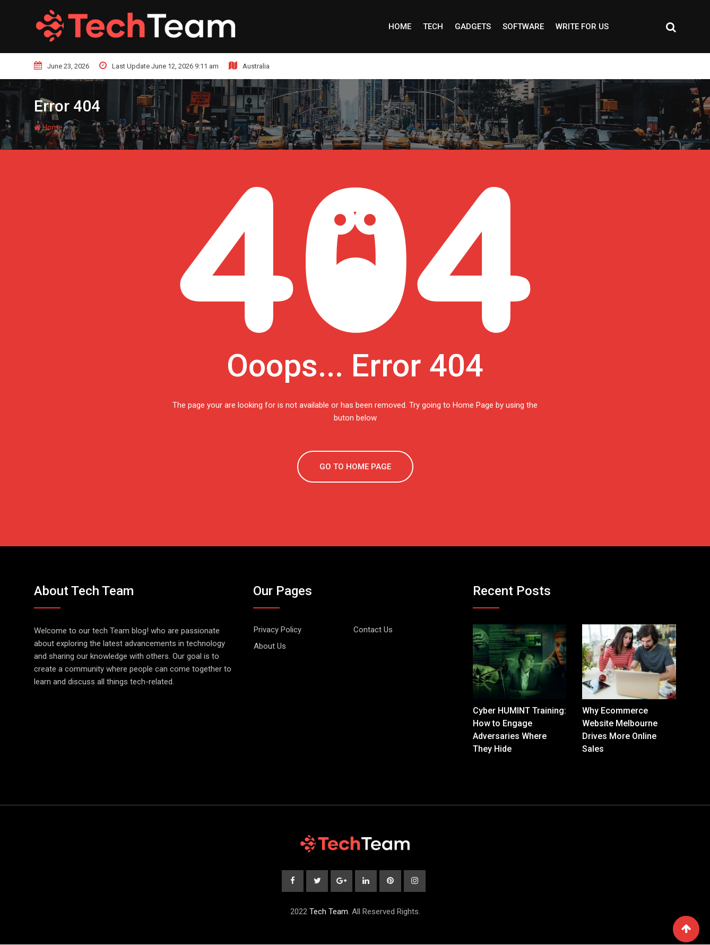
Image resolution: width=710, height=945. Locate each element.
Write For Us (582, 26)
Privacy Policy (277, 629)
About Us (270, 646)
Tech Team (328, 912)
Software (523, 26)
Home (399, 26)
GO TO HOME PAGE (355, 466)
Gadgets (473, 26)
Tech (433, 26)
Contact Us (373, 629)
